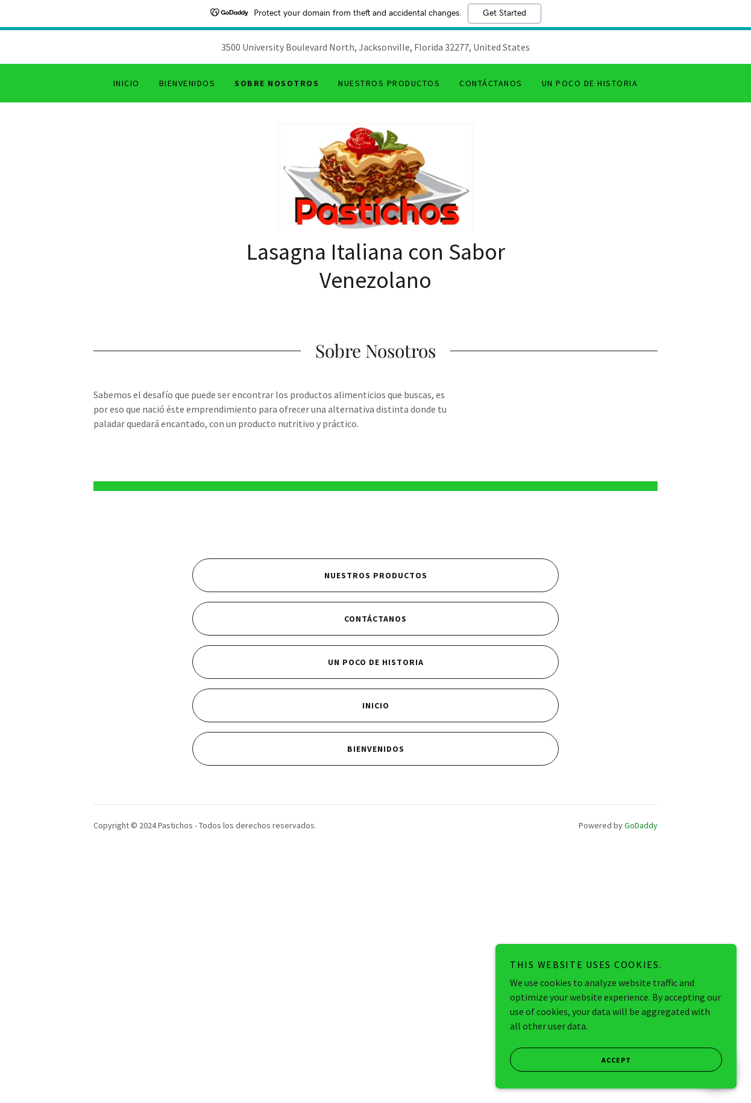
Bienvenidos (298, 986)
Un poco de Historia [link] (590, 83)
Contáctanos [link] (490, 83)
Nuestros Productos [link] (389, 83)
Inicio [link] (126, 83)
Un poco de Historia (308, 899)
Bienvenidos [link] (187, 83)
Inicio (290, 943)
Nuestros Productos (309, 813)
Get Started (504, 13)
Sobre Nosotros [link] (276, 83)
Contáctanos (299, 856)
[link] (375, 181)
